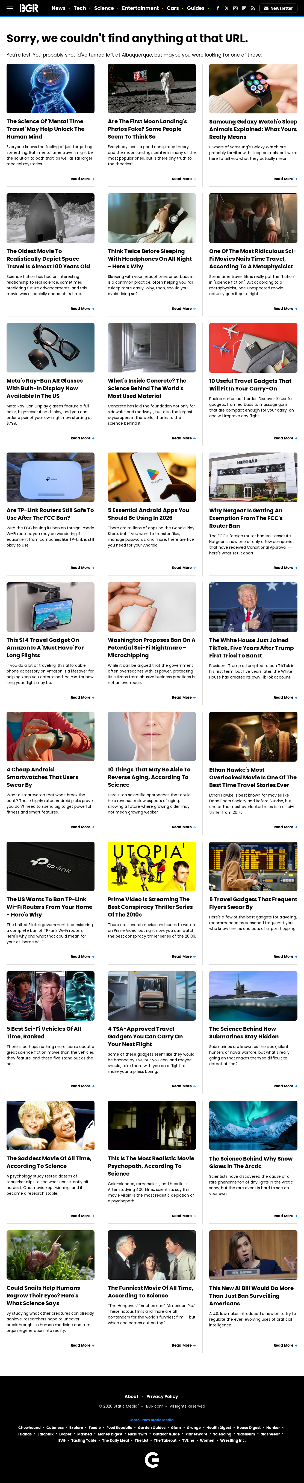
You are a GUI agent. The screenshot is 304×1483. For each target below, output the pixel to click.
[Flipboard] (244, 8)
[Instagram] (235, 8)
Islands (25, 1434)
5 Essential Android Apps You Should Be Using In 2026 (148, 514)
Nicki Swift (137, 1434)
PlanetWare (196, 1434)
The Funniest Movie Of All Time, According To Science (150, 1291)
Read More (80, 179)
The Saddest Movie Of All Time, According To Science (49, 1162)
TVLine (188, 1440)
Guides (196, 8)
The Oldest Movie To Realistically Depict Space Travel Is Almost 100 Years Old (48, 259)
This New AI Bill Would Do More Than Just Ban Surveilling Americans (251, 1296)
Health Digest (218, 1427)
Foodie (95, 1427)
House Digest (249, 1427)
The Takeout (165, 1440)
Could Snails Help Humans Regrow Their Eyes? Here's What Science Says (43, 1295)
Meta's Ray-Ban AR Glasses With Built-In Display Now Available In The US (45, 388)
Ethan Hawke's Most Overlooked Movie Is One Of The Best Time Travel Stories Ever (253, 777)
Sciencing (222, 1434)
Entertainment (140, 8)
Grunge (194, 1427)
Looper (65, 1434)
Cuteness (55, 1427)
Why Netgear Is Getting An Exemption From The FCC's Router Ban (246, 518)
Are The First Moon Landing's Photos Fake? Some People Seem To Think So (147, 129)
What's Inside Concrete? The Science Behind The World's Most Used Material (147, 388)
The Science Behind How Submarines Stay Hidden (244, 1032)
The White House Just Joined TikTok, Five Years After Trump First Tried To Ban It (251, 648)
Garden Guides (152, 1427)
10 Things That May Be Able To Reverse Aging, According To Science (149, 777)
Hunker (273, 1427)
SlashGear (270, 1434)
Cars (173, 8)
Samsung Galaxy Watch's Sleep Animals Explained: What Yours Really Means (253, 129)
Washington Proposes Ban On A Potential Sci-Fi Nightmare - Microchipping (152, 647)
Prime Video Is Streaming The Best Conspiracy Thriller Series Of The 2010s (150, 907)
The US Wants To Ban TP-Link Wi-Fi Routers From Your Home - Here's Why (49, 907)
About (131, 1396)
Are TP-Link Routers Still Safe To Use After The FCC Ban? (50, 514)
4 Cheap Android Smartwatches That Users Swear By (42, 777)
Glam (176, 1427)
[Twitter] (227, 8)
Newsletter (278, 8)
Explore (76, 1427)
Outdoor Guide (166, 1434)
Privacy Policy (162, 1396)
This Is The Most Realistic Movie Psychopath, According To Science (151, 1166)
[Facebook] (218, 8)
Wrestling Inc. (233, 1440)
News (59, 8)
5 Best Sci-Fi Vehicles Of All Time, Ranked (44, 1032)
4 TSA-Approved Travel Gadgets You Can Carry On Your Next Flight (145, 1036)
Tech (80, 8)
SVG (62, 1440)
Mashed (84, 1434)
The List (141, 1440)
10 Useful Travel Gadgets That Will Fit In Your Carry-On (250, 384)
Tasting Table (83, 1440)
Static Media (125, 1406)
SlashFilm (246, 1434)
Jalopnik (45, 1434)
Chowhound (29, 1427)
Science (104, 8)
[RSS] (253, 8)
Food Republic (119, 1427)
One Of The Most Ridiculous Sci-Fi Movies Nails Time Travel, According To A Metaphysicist (253, 259)
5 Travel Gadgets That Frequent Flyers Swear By (253, 903)
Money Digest (110, 1434)
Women (207, 1440)
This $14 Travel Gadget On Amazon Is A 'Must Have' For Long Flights (45, 647)
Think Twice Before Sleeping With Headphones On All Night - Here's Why (150, 259)
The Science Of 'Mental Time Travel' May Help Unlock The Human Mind (45, 129)
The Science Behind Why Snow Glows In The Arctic (251, 1162)
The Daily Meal (115, 1440)
